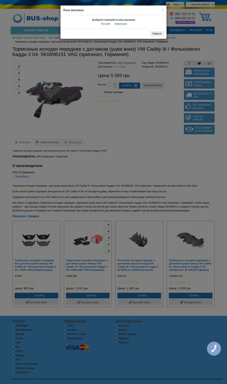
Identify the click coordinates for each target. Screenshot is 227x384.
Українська (120, 23)
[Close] (163, 10)
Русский (105, 23)
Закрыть (157, 33)
